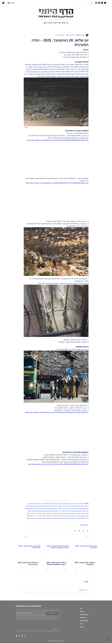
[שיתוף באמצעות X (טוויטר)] (83, 531)
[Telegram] (102, 3)
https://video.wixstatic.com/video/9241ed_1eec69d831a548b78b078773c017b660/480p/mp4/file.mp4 (57, 183)
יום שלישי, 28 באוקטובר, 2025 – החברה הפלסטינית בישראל (56, 563)
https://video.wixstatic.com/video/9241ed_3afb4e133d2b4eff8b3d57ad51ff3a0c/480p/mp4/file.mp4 (58, 464)
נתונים (82, 611)
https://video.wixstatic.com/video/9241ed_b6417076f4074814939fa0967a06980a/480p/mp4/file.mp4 (57, 140)
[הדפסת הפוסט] (75, 531)
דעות (81, 624)
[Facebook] (99, 3)
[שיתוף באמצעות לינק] (79, 531)
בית (81, 608)
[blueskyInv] (17, 636)
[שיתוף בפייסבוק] (87, 531)
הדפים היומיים (84, 615)
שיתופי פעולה (84, 621)
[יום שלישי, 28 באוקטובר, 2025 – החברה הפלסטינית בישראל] (56, 552)
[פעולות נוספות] (25, 35)
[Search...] (38, 629)
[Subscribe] (52, 613)
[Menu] (11, 2)
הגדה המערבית (84, 524)
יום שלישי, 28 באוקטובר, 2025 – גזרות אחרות (28, 563)
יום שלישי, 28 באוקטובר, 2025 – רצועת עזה (85, 563)
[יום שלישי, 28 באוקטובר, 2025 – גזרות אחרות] (27, 552)
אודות (81, 627)
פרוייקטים (83, 618)
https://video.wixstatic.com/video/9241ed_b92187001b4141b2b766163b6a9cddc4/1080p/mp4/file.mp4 (56, 412)
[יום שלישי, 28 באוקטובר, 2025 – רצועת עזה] (84, 552)
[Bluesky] (96, 3)
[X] (105, 3)
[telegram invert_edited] (22, 636)
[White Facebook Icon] (19, 636)
